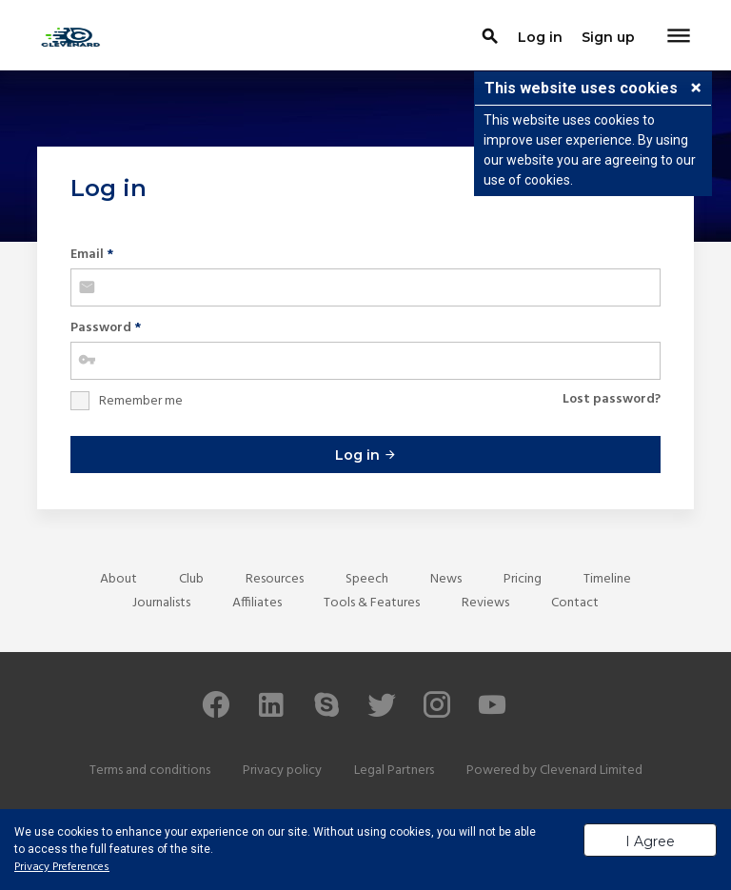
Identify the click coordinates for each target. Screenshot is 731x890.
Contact (575, 603)
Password (105, 328)
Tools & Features (372, 603)
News (446, 579)
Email (91, 255)
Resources (275, 579)
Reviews (485, 603)
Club (191, 579)
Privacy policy (282, 770)
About (118, 579)
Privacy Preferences (61, 867)
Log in (366, 455)
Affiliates (257, 603)
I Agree (650, 841)
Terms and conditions (149, 770)
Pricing (523, 579)
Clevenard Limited (591, 770)
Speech (367, 579)
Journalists (161, 603)
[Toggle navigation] (679, 37)
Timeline (607, 579)
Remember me (141, 401)
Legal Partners (394, 770)
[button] (695, 89)
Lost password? (612, 399)
